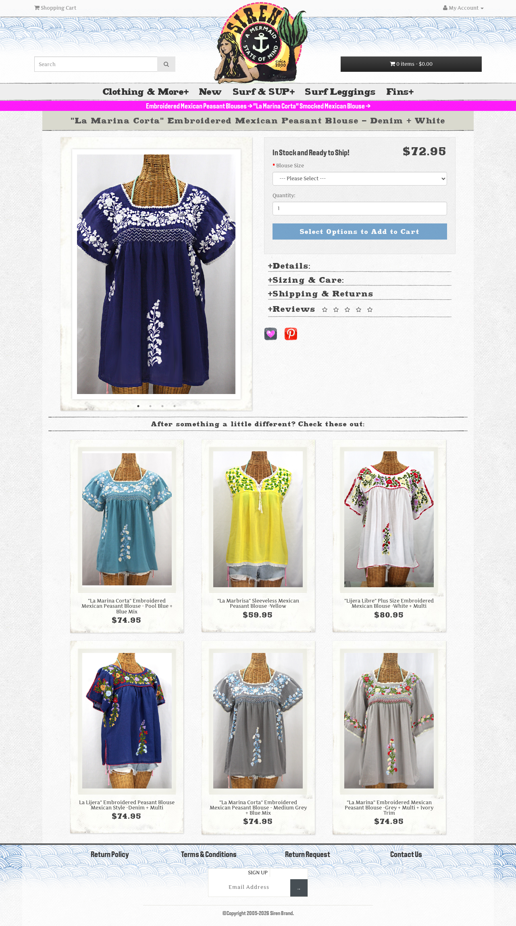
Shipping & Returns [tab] (321, 294)
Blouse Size (290, 166)
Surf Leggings (340, 91)
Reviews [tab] (321, 309)
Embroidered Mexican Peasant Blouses (196, 107)
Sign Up (258, 873)
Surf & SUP (261, 91)
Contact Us (406, 855)
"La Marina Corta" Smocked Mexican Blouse (309, 107)
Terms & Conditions (209, 855)
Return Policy (110, 855)
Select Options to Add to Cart (360, 231)
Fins (398, 91)
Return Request (307, 855)
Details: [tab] (289, 266)
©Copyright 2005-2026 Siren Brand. (258, 914)
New (210, 91)
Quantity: (284, 195)
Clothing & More (143, 91)
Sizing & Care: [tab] (306, 280)
